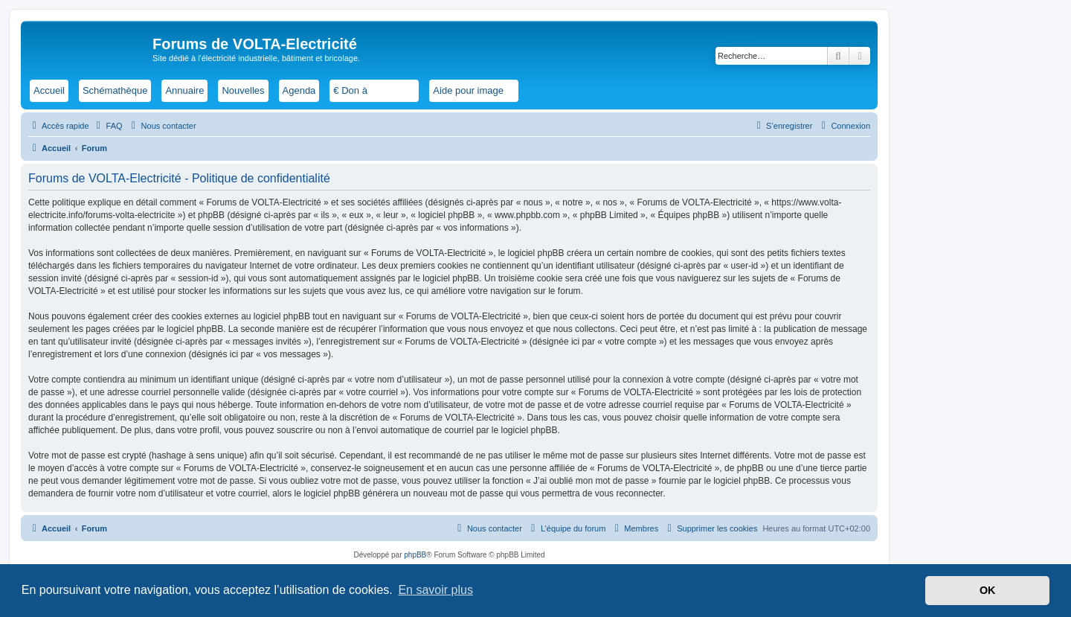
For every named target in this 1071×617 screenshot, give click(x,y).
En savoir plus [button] (435, 590)
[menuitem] (108, 126)
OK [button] (988, 590)
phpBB (415, 555)
